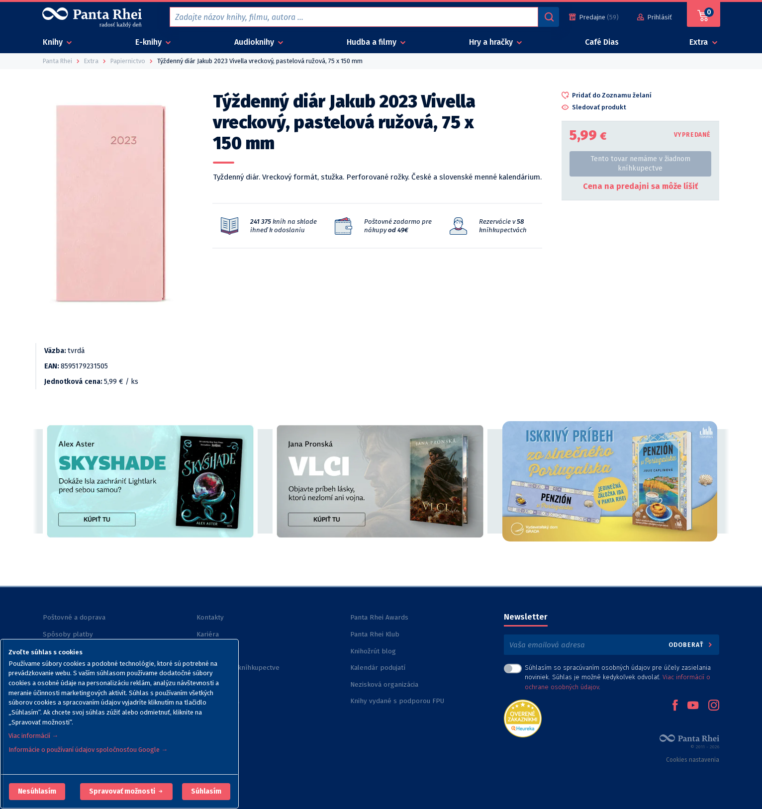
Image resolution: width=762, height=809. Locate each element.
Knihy (54, 42)
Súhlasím (206, 791)
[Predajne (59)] (594, 17)
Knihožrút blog (373, 651)
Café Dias (602, 42)
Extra (699, 42)
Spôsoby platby (68, 634)
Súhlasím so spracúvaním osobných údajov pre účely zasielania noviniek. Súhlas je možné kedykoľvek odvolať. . (618, 677)
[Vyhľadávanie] (548, 17)
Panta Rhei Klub (374, 634)
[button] (37, 791)
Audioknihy (255, 42)
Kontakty (210, 617)
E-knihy (149, 42)
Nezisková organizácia (384, 684)
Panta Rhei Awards (379, 617)
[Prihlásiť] (654, 17)
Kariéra (207, 634)
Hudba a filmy (372, 42)
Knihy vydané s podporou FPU (397, 701)
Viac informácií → (33, 735)
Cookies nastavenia (692, 759)
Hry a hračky (492, 42)
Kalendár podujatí (377, 667)
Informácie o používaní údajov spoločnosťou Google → (88, 749)
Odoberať (691, 644)
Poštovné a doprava (74, 617)
